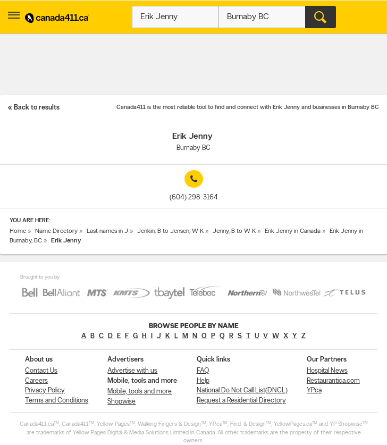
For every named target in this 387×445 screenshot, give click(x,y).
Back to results (37, 107)
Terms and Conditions (56, 400)
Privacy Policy (45, 390)
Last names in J (107, 231)
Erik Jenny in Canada (293, 231)
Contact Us (41, 370)
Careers (36, 380)
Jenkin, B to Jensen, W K (170, 231)
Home (18, 231)
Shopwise (121, 401)
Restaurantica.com (333, 380)
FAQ (203, 370)
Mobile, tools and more (139, 391)
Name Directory (56, 231)
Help (203, 380)
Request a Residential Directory (241, 400)
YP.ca (314, 390)
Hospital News (327, 370)
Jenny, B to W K (234, 231)
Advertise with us (132, 370)
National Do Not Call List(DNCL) (242, 390)
